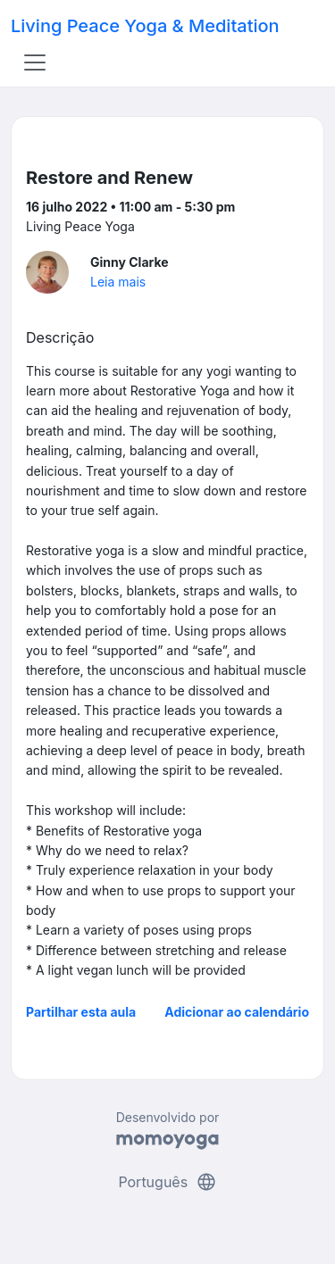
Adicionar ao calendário (236, 1011)
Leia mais (118, 281)
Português (167, 1182)
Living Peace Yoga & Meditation (145, 26)
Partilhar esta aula (81, 1011)
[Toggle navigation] (35, 62)
